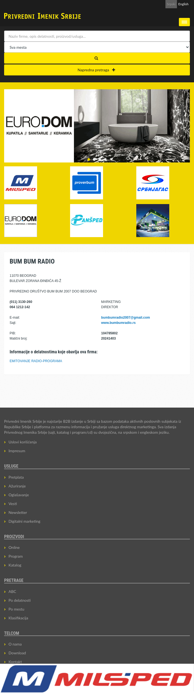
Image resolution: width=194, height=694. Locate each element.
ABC (12, 591)
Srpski (171, 4)
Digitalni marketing (24, 521)
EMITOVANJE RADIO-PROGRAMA (36, 361)
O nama (15, 644)
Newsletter (18, 512)
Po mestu (16, 609)
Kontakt (15, 661)
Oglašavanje (19, 494)
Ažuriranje (17, 486)
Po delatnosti (20, 600)
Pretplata (16, 477)
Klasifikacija (18, 618)
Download (17, 652)
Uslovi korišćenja (23, 442)
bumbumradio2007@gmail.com (125, 317)
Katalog (15, 565)
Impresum (17, 450)
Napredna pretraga (96, 69)
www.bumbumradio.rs (118, 323)
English (183, 4)
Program (16, 556)
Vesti (13, 503)
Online (14, 547)
